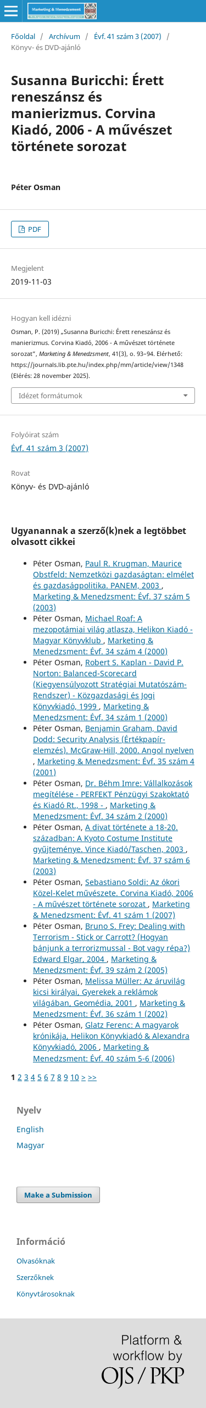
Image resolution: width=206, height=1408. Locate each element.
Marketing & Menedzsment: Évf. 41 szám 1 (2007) (111, 909)
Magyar (30, 1145)
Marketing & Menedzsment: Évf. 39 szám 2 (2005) (100, 964)
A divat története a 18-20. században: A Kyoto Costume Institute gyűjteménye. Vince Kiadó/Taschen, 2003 (109, 838)
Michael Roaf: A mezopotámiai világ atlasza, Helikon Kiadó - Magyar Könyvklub (113, 629)
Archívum (64, 36)
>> (92, 1077)
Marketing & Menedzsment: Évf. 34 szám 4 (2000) (100, 645)
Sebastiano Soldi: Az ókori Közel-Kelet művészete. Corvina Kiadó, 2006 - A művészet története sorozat (113, 893)
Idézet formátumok (50, 395)
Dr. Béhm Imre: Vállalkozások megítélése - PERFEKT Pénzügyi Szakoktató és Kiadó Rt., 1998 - (112, 794)
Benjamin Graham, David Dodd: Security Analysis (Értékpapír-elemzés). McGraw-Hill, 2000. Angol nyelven (113, 739)
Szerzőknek (35, 1277)
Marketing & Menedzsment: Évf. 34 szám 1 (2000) (100, 711)
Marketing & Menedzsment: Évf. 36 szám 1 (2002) (109, 1008)
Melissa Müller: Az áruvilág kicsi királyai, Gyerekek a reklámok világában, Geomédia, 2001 (109, 992)
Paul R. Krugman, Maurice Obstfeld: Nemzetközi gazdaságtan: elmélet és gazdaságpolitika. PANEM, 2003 (113, 574)
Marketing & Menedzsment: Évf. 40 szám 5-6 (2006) (104, 1052)
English (30, 1129)
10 (74, 1077)
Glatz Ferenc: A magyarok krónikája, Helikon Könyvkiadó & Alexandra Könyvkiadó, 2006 (111, 1036)
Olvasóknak (35, 1261)
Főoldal (23, 36)
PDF (33, 229)
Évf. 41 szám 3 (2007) (128, 36)
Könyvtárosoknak (45, 1294)
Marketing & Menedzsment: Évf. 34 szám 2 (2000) (100, 810)
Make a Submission (58, 1195)
